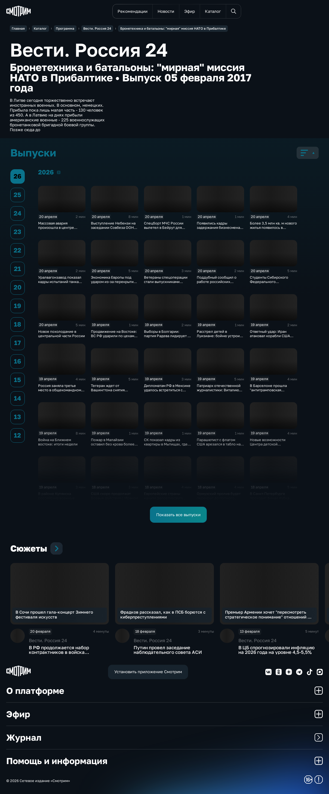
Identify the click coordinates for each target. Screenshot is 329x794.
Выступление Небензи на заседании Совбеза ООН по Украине (113, 227)
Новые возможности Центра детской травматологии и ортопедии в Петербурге (271, 446)
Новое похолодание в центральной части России (61, 333)
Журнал (164, 737)
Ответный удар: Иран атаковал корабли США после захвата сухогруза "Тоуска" (271, 338)
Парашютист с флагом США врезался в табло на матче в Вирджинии (219, 444)
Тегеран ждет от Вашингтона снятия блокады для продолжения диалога (114, 392)
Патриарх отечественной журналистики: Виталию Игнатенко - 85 (219, 389)
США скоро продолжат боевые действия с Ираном (114, 495)
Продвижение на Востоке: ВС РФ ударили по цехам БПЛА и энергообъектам (114, 335)
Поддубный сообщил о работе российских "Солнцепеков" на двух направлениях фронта (217, 284)
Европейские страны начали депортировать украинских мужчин (163, 497)
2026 (58, 172)
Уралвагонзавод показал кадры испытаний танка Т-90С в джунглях (59, 281)
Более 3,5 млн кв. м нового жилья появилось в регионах (273, 227)
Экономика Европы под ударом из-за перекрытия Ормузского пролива (113, 281)
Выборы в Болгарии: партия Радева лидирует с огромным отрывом (166, 335)
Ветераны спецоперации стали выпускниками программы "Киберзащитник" (165, 284)
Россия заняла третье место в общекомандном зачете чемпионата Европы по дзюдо (61, 392)
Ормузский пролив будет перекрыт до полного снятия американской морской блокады (219, 500)
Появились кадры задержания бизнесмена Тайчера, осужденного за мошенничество (219, 229)
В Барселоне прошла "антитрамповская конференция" (268, 389)
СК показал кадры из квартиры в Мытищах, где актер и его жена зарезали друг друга (167, 446)
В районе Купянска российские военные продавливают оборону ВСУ (58, 500)
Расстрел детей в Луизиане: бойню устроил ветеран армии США (219, 335)
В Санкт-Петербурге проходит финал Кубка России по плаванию (269, 497)
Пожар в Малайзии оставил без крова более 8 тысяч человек (114, 444)
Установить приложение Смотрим (148, 671)
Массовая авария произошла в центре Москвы (56, 227)
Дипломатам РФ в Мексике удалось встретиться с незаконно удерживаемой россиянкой (167, 392)
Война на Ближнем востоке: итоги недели (58, 442)
